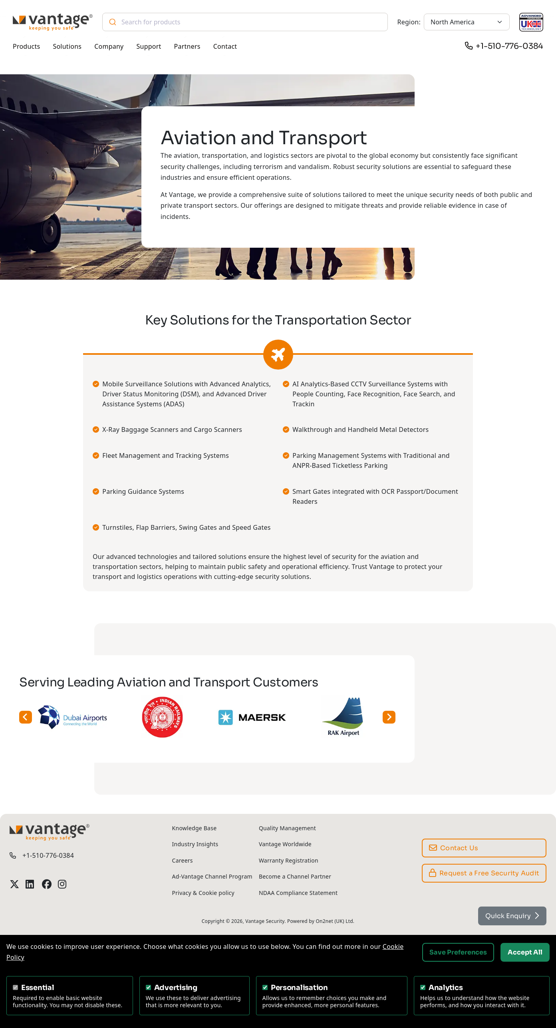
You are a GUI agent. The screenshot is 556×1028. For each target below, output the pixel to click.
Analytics (446, 987)
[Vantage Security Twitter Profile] (14, 884)
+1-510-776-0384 (509, 46)
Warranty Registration (288, 860)
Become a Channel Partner (295, 876)
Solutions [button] (67, 46)
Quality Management (287, 828)
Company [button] (108, 46)
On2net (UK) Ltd (334, 921)
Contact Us (454, 848)
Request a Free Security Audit (484, 873)
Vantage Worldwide (285, 844)
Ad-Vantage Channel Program (212, 876)
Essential (37, 987)
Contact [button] (225, 46)
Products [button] (26, 46)
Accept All (525, 952)
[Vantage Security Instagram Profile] (63, 884)
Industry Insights (195, 844)
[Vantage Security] (53, 22)
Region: (409, 22)
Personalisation (299, 987)
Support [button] (149, 46)
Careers (182, 860)
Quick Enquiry (512, 916)
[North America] (467, 22)
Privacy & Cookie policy (203, 893)
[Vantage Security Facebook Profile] (47, 884)
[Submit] (112, 22)
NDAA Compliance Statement (298, 893)
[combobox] (245, 22)
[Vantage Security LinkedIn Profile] (30, 884)
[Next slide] (369, 717)
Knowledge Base (194, 828)
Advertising (175, 987)
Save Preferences (458, 952)
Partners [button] (187, 46)
